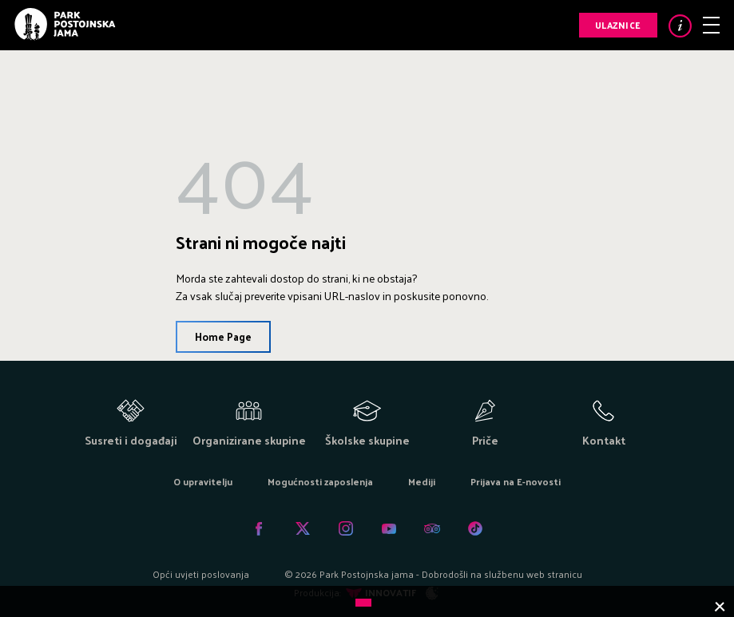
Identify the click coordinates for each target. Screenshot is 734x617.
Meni (711, 25)
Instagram (346, 528)
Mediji (421, 481)
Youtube (389, 528)
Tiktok (475, 528)
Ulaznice (618, 25)
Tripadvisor (432, 528)
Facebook (260, 528)
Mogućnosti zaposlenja (320, 481)
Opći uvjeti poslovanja (201, 574)
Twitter (303, 528)
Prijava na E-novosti (515, 481)
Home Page (223, 336)
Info (680, 26)
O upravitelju (202, 481)
